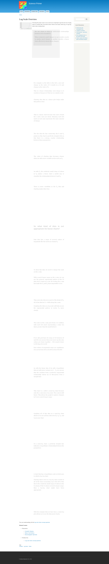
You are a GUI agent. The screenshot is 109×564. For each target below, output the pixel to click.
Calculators (41, 11)
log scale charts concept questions (42, 522)
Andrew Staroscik (23, 559)
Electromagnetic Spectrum (31, 534)
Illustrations (27, 11)
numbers (21, 546)
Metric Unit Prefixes (29, 533)
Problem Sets (34, 11)
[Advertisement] (82, 67)
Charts (30, 546)
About (47, 11)
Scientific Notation (29, 531)
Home (21, 11)
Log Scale (26, 546)
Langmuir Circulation (80, 30)
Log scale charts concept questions (33, 540)
